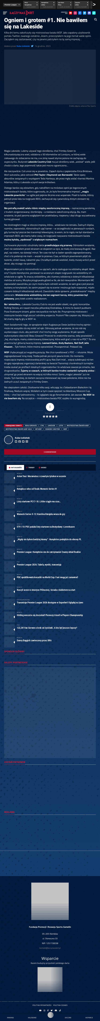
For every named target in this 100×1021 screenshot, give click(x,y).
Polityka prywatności (41, 1005)
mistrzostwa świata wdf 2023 (19, 429)
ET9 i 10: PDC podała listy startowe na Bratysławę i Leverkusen (46, 526)
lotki (61, 425)
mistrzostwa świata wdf (78, 425)
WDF (65, 429)
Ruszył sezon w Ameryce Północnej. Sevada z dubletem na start (46, 589)
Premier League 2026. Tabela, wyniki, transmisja (39, 564)
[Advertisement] (50, 129)
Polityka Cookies (60, 1005)
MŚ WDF (38, 429)
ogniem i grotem (52, 429)
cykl (42, 425)
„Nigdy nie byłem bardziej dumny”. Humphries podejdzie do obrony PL (49, 539)
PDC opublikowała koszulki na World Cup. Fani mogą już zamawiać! (47, 577)
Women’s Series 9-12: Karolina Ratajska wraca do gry (41, 514)
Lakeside (51, 425)
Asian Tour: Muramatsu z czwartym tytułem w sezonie (41, 476)
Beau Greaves (31, 425)
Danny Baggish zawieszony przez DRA (34, 640)
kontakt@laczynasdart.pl (50, 947)
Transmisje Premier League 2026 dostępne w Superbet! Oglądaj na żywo (50, 602)
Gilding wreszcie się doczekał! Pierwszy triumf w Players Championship (50, 615)
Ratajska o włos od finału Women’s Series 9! (37, 488)
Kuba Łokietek (23, 46)
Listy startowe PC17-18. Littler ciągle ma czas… (39, 501)
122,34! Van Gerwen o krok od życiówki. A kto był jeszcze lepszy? (47, 627)
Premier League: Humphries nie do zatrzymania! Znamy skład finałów (48, 552)
